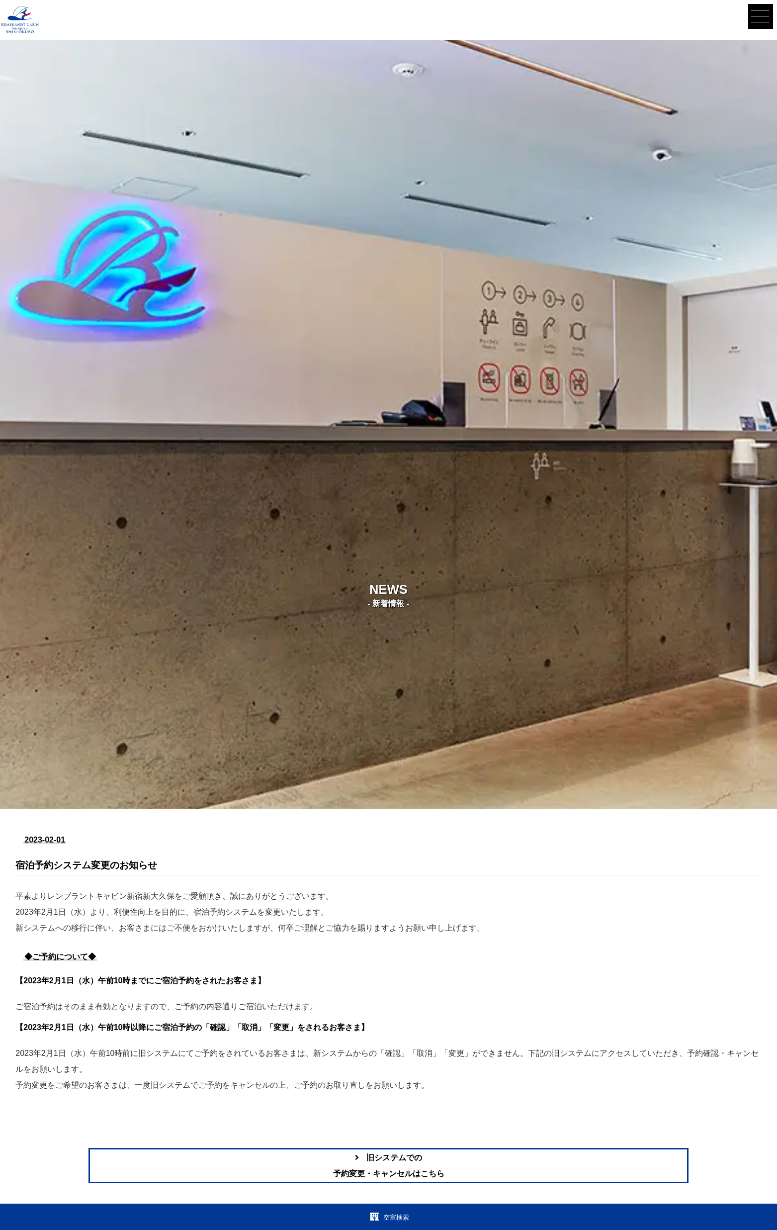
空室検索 (394, 1217)
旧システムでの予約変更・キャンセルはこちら (388, 1165)
